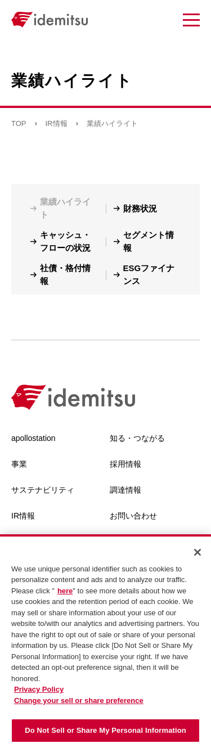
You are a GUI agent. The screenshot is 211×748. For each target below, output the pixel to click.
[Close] (197, 554)
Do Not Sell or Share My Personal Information (105, 733)
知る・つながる (137, 438)
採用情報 (125, 463)
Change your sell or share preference (78, 703)
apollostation (33, 438)
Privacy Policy (39, 692)
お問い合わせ (133, 515)
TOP (18, 123)
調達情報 (125, 489)
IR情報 (57, 123)
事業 (19, 463)
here (65, 593)
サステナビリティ (42, 489)
